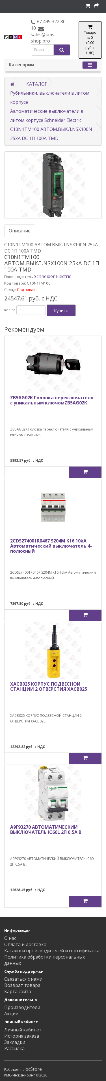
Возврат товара (22, 985)
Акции (11, 1013)
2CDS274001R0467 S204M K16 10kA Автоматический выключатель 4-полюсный (51, 546)
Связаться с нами (23, 979)
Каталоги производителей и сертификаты (51, 951)
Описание (20, 231)
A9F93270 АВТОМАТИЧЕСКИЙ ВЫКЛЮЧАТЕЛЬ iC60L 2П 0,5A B (45, 829)
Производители (22, 1007)
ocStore (33, 1069)
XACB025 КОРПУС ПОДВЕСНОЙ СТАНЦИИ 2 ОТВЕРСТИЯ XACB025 (48, 686)
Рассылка (14, 1048)
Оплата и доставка (25, 944)
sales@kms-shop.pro (43, 37)
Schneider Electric (52, 276)
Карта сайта (17, 991)
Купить (61, 310)
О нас (10, 938)
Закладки (14, 1042)
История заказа (21, 1036)
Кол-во (10, 310)
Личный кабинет (23, 1030)
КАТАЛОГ (36, 84)
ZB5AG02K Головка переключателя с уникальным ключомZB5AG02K (52, 400)
